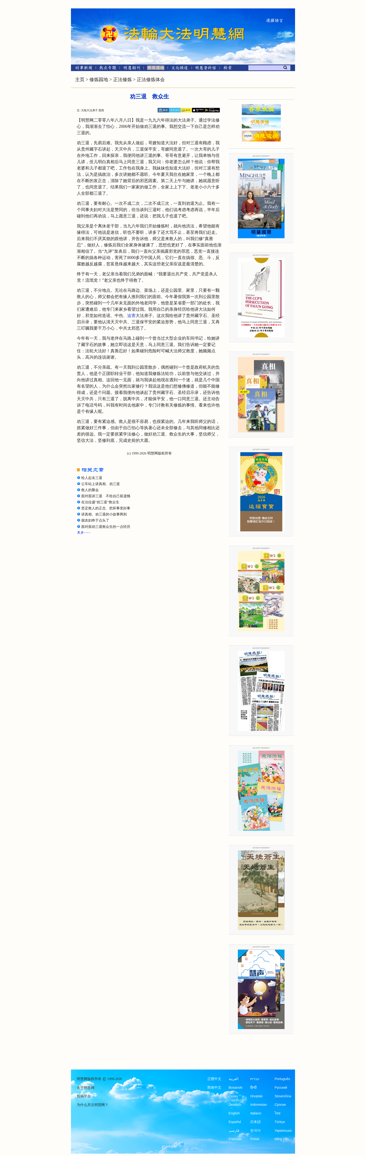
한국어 (255, 1130)
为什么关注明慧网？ (92, 1105)
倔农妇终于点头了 (95, 520)
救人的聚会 (90, 490)
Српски (280, 1104)
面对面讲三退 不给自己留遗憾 (105, 496)
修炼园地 (98, 79)
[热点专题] (107, 69)
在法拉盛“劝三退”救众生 (100, 502)
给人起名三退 (91, 478)
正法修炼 (122, 79)
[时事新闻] (82, 69)
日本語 (255, 1122)
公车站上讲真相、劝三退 (100, 484)
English (234, 1113)
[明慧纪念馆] (205, 69)
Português (282, 1079)
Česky (233, 1096)
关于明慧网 (85, 1088)
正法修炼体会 (151, 79)
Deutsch (235, 1104)
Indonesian (258, 1104)
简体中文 (214, 1087)
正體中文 (214, 1079)
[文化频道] (179, 69)
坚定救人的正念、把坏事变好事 (105, 508)
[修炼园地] (155, 69)
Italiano (255, 1113)
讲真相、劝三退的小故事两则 (104, 514)
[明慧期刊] (131, 69)
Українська (283, 1130)
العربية (233, 1079)
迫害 (131, 315)
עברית (254, 1079)
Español (235, 1122)
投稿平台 (84, 1096)
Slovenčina (282, 1096)
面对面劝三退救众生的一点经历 (105, 527)
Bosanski (236, 1087)
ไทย (277, 1113)
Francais (235, 1139)
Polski (254, 1139)
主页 (79, 79)
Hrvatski (256, 1096)
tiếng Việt (281, 1139)
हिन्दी (253, 1087)
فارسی (234, 1130)
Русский (280, 1087)
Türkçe (279, 1122)
